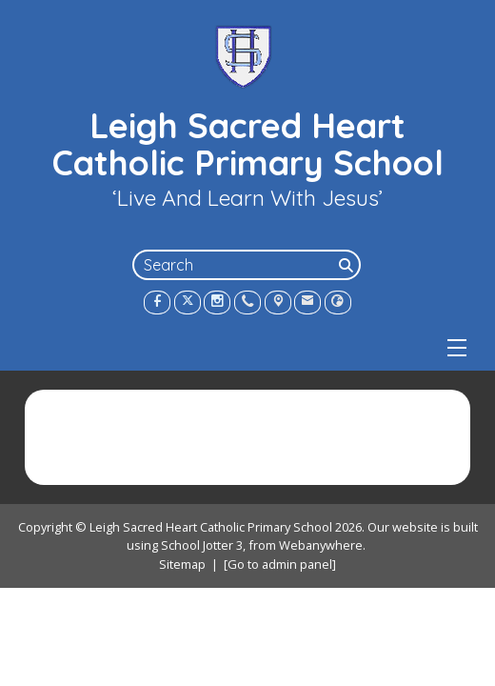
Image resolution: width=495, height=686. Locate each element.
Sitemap (182, 564)
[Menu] (457, 348)
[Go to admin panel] (280, 564)
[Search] (347, 265)
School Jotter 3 (202, 546)
